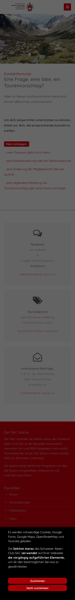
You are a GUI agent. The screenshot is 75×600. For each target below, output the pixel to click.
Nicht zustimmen (37, 588)
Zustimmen (37, 581)
